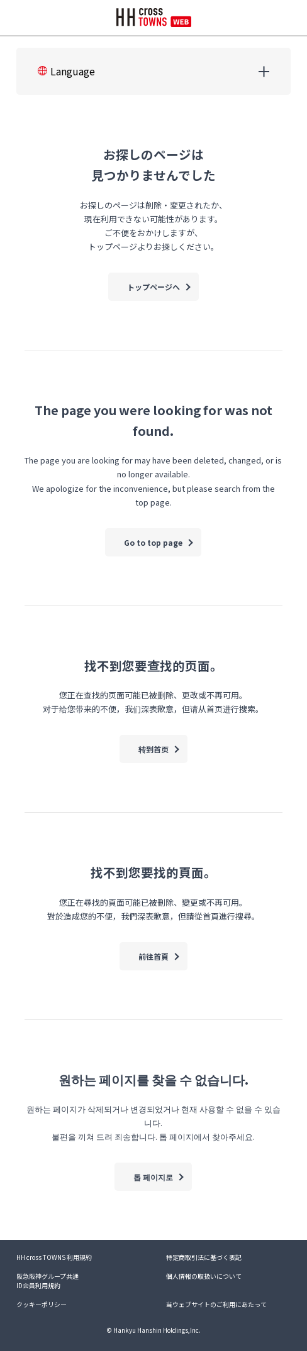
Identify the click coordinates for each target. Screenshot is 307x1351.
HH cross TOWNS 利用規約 (54, 1257)
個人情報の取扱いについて (204, 1276)
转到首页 (153, 749)
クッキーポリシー (41, 1304)
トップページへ (153, 286)
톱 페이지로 (153, 1176)
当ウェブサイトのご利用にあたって (216, 1304)
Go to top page (153, 542)
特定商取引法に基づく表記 (204, 1257)
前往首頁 (153, 956)
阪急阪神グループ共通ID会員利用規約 (47, 1280)
